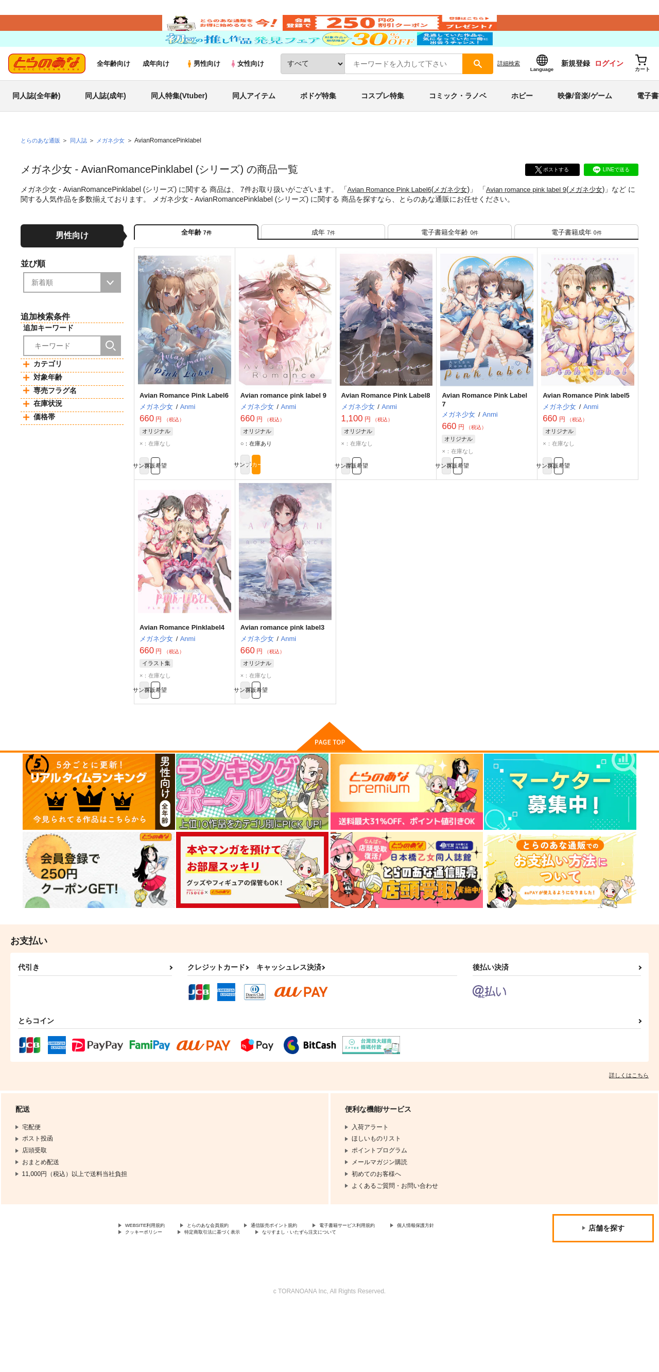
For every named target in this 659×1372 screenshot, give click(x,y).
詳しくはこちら (629, 1125)
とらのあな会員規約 (227, 1276)
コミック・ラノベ (458, 125)
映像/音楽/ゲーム (585, 125)
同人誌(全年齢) (36, 125)
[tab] (323, 266)
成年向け (156, 93)
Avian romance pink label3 (282, 671)
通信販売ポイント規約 (308, 1276)
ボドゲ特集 (318, 125)
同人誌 (83, 170)
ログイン (609, 93)
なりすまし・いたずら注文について (174, 1293)
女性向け (247, 93)
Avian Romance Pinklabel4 (182, 671)
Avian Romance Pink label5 (586, 434)
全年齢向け (113, 93)
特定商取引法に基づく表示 (305, 1285)
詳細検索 (508, 93)
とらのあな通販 (42, 170)
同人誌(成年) (105, 125)
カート (308, 507)
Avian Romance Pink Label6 (393, 219)
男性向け (203, 93)
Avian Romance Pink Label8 (385, 434)
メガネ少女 (458, 219)
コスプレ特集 (382, 125)
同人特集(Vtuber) (179, 125)
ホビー (522, 125)
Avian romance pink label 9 (538, 219)
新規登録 (575, 93)
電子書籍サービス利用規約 (398, 1276)
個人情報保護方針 (150, 1285)
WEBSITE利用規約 (151, 1276)
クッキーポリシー (221, 1285)
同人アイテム (253, 125)
